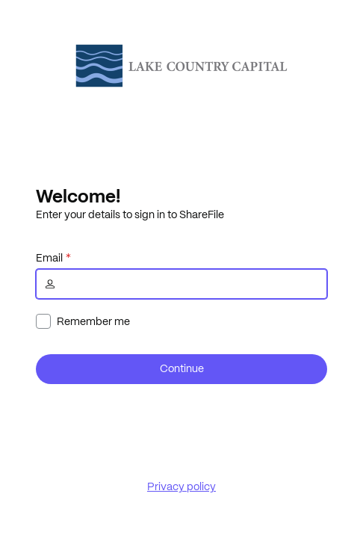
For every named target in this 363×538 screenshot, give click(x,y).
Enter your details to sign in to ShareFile (130, 214)
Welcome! (78, 195)
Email (49, 258)
